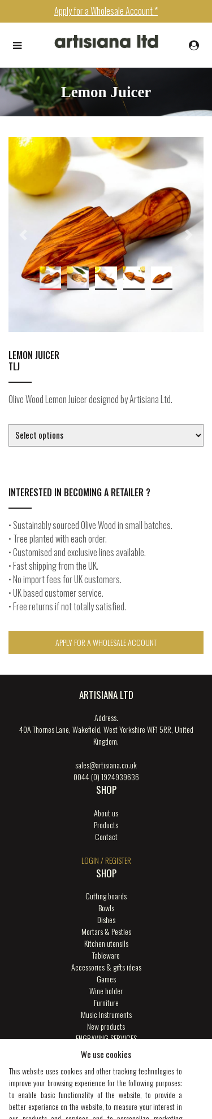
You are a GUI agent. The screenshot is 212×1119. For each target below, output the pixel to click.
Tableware (106, 955)
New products (106, 1026)
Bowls (106, 907)
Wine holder (106, 990)
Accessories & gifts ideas (106, 967)
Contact (106, 836)
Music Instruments (106, 1014)
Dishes (106, 919)
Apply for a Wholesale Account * (106, 11)
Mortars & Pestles (106, 931)
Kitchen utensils (106, 943)
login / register (106, 860)
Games (106, 979)
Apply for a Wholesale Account (106, 642)
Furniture (106, 1002)
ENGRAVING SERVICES (106, 1038)
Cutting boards (106, 896)
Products (106, 824)
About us (106, 813)
